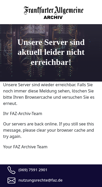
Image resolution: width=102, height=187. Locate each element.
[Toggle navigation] (6, 9)
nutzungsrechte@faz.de (40, 180)
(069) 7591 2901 (33, 169)
